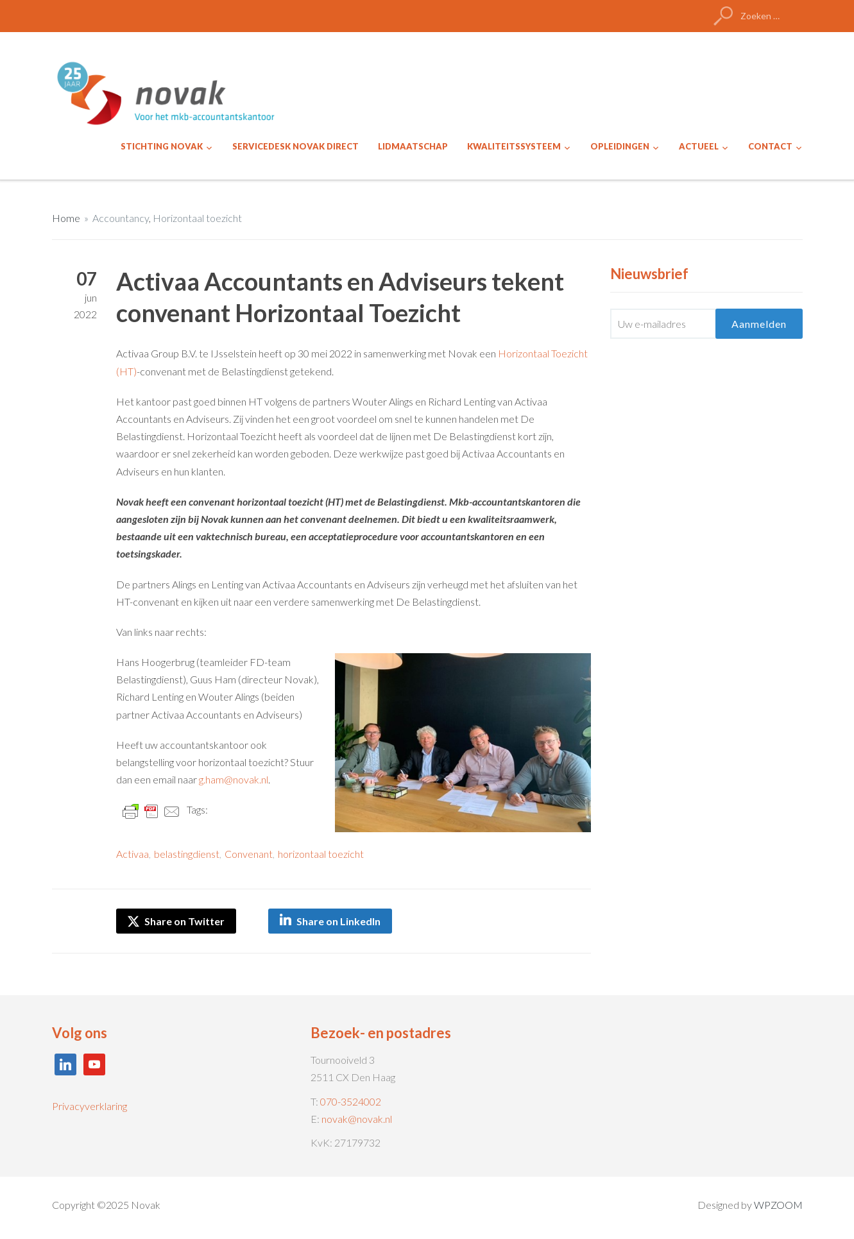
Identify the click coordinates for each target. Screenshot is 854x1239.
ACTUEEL (699, 146)
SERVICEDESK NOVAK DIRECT (295, 146)
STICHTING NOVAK (162, 146)
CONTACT (770, 146)
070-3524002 (350, 1101)
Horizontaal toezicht (197, 218)
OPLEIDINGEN (619, 146)
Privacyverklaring (89, 1106)
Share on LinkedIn (338, 921)
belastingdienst (186, 854)
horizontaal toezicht (321, 854)
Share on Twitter (176, 921)
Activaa (132, 854)
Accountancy (120, 218)
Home (66, 218)
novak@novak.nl (356, 1119)
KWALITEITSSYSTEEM (514, 146)
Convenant (249, 854)
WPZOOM (778, 1205)
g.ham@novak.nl (233, 779)
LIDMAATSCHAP (413, 146)
